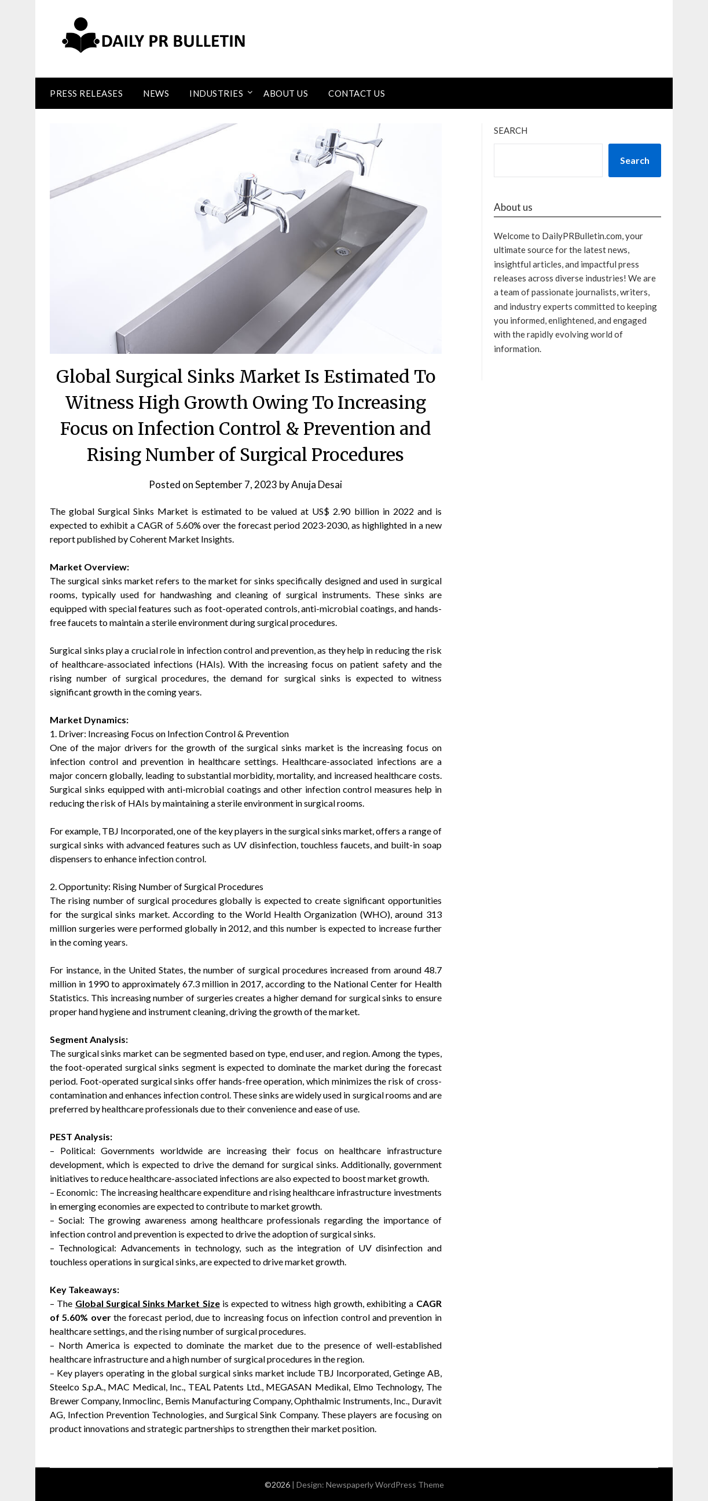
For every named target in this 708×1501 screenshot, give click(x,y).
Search (510, 130)
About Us (285, 93)
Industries (216, 93)
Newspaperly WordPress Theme (385, 1484)
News (156, 93)
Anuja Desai (316, 484)
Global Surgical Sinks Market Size (147, 1303)
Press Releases (86, 93)
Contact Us (356, 93)
